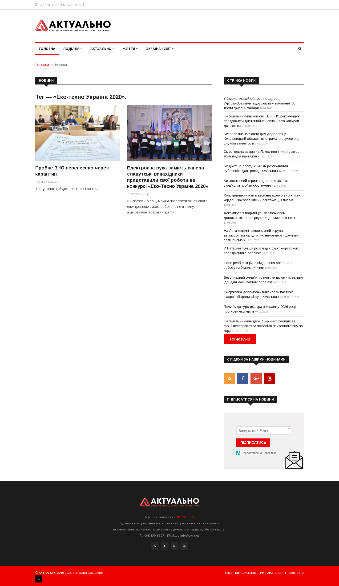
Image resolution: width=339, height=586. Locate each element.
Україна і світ (160, 48)
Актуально (102, 48)
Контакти (296, 572)
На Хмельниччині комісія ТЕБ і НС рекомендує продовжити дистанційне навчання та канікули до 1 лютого (262, 121)
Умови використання (241, 572)
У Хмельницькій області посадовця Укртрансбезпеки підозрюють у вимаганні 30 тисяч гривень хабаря (259, 103)
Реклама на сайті (273, 572)
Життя (130, 48)
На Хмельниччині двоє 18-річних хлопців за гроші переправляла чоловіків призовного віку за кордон (263, 326)
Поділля (72, 48)
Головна (47, 48)
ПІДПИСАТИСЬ (253, 442)
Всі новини (240, 339)
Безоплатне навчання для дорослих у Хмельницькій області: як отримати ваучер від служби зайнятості (261, 138)
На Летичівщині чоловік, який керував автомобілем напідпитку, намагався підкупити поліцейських (261, 235)
